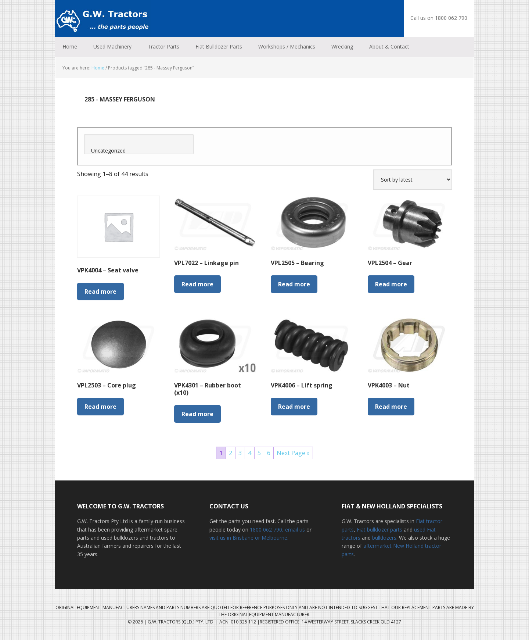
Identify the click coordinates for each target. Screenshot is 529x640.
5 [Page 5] (259, 453)
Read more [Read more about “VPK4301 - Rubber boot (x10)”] (197, 414)
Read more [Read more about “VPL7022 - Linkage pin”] (197, 284)
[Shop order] (412, 179)
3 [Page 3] (240, 453)
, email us (294, 529)
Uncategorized (138, 150)
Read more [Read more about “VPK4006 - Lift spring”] (294, 407)
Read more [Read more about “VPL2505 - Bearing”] (294, 284)
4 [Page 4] (249, 453)
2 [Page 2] (230, 453)
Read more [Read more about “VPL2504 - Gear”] (391, 284)
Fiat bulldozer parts (379, 529)
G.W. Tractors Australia (103, 18)
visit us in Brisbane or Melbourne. (248, 537)
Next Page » (293, 453)
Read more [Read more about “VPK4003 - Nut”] (391, 407)
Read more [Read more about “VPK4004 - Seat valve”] (100, 291)
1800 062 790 (266, 529)
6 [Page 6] (268, 453)
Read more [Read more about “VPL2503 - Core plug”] (100, 407)
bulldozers (384, 537)
